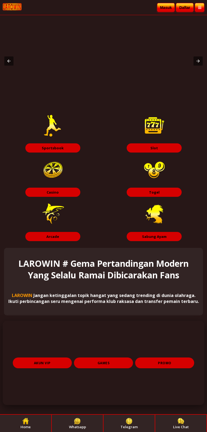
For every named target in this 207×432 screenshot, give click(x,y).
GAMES (104, 363)
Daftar (184, 7)
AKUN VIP (42, 363)
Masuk (166, 7)
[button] (8, 61)
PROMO (164, 363)
